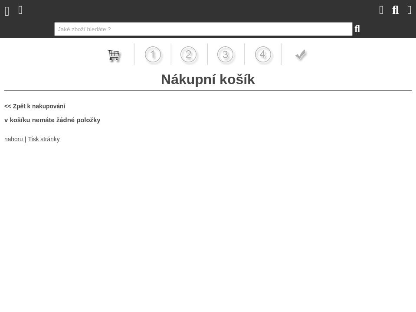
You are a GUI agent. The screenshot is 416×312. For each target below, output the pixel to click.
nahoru (13, 139)
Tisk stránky (44, 139)
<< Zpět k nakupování (34, 106)
